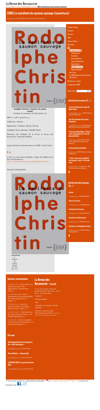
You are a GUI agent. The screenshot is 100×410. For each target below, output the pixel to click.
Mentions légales (41, 299)
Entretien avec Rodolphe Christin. (80, 226)
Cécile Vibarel (26, 348)
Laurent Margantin (77, 61)
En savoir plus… (46, 293)
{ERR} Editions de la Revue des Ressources (31, 18)
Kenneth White (76, 59)
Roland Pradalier (76, 70)
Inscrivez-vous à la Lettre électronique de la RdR (44, 312)
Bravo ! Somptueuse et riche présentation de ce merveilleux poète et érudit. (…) (20, 297)
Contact (56, 381)
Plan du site (64, 381)
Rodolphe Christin (31, 7)
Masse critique (72, 41)
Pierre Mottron (27, 357)
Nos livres (72, 72)
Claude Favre (75, 53)
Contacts (38, 296)
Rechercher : (72, 91)
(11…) (88, 100)
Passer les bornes (74, 201)
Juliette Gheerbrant (85, 230)
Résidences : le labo (74, 81)
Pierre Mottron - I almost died (18, 353)
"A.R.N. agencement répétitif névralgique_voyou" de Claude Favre (79, 160)
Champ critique (73, 27)
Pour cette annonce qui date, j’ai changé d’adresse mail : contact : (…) (18, 306)
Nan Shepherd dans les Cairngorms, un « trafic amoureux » (20, 343)
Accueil (8, 7)
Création (70, 31)
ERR (12, 7)
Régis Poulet (75, 64)
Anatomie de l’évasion (76, 209)
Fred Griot (74, 56)
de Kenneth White (79, 134)
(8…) (70, 185)
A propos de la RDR (74, 85)
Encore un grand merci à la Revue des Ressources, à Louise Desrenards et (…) (20, 322)
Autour (71, 192)
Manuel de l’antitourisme (77, 218)
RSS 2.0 (74, 381)
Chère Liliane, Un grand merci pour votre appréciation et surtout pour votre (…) (20, 287)
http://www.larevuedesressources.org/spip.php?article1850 (28, 161)
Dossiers (70, 34)
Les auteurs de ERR (19, 7)
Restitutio (71, 45)
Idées (69, 38)
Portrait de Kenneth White (77, 148)
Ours (37, 302)
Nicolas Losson (28, 369)
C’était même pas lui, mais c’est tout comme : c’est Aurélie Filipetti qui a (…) (20, 314)
